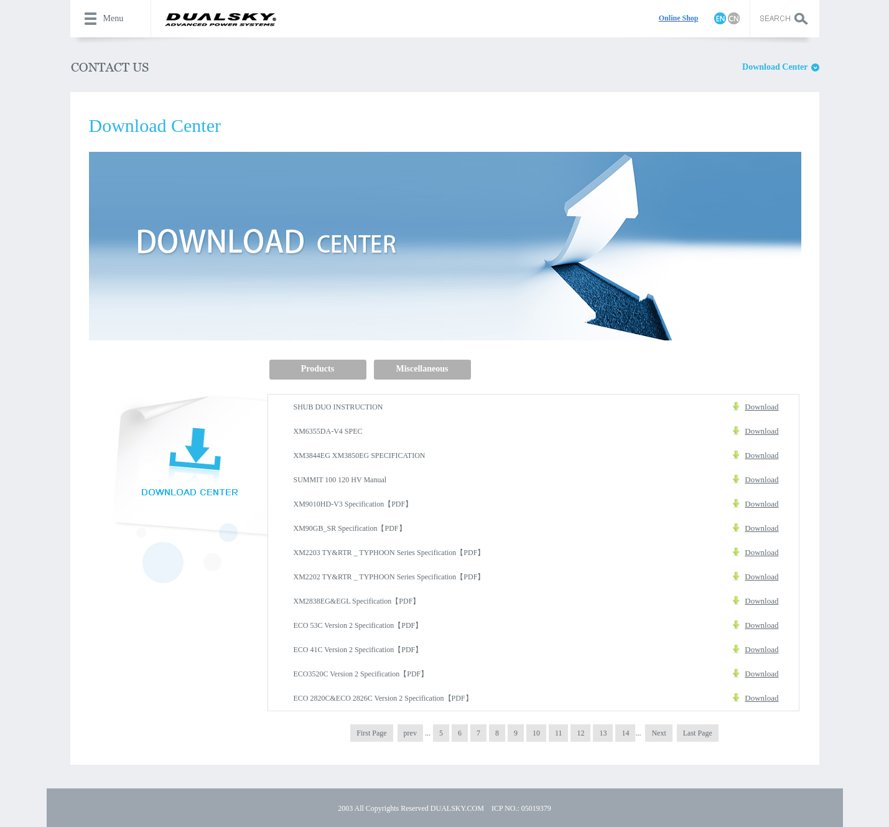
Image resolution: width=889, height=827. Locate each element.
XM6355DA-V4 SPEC (328, 431)
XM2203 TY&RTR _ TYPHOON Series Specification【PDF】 (389, 552)
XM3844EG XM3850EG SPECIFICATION (360, 455)
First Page (371, 733)
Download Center (775, 67)
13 (603, 733)
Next (658, 733)
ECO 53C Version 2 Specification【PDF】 (358, 625)
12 (580, 733)
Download (761, 406)
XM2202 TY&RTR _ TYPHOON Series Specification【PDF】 (389, 576)
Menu (113, 18)
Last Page (697, 733)
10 (536, 733)
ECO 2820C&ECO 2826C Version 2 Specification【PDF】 (383, 698)
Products (317, 368)
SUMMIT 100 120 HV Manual (340, 479)
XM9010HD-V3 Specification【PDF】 (353, 504)
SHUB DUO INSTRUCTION (338, 407)
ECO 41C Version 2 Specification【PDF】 (358, 649)
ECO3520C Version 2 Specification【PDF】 (361, 674)
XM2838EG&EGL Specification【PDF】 (357, 601)
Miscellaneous (422, 368)
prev (410, 733)
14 (625, 733)
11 (558, 733)
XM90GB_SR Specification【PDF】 (350, 528)
